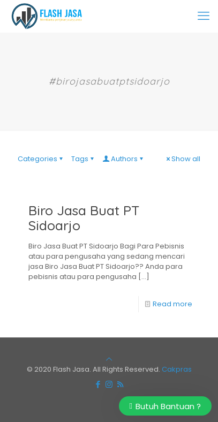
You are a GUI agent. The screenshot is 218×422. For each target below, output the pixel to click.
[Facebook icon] (98, 384)
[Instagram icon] (109, 384)
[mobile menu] (203, 16)
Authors (123, 159)
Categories (41, 159)
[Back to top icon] (109, 359)
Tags (83, 159)
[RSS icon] (120, 384)
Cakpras (177, 369)
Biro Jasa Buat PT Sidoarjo (84, 217)
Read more (172, 304)
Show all (182, 159)
